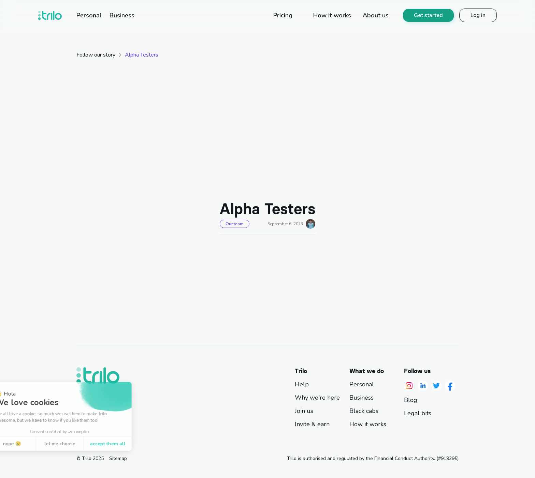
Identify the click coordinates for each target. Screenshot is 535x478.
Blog (410, 400)
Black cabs (363, 411)
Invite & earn (312, 424)
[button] (16, 470)
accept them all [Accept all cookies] (71, 444)
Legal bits (417, 413)
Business (361, 398)
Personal (361, 384)
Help (302, 384)
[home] (50, 15)
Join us (304, 411)
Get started (428, 15)
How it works (367, 424)
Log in (478, 15)
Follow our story (95, 55)
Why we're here (317, 398)
